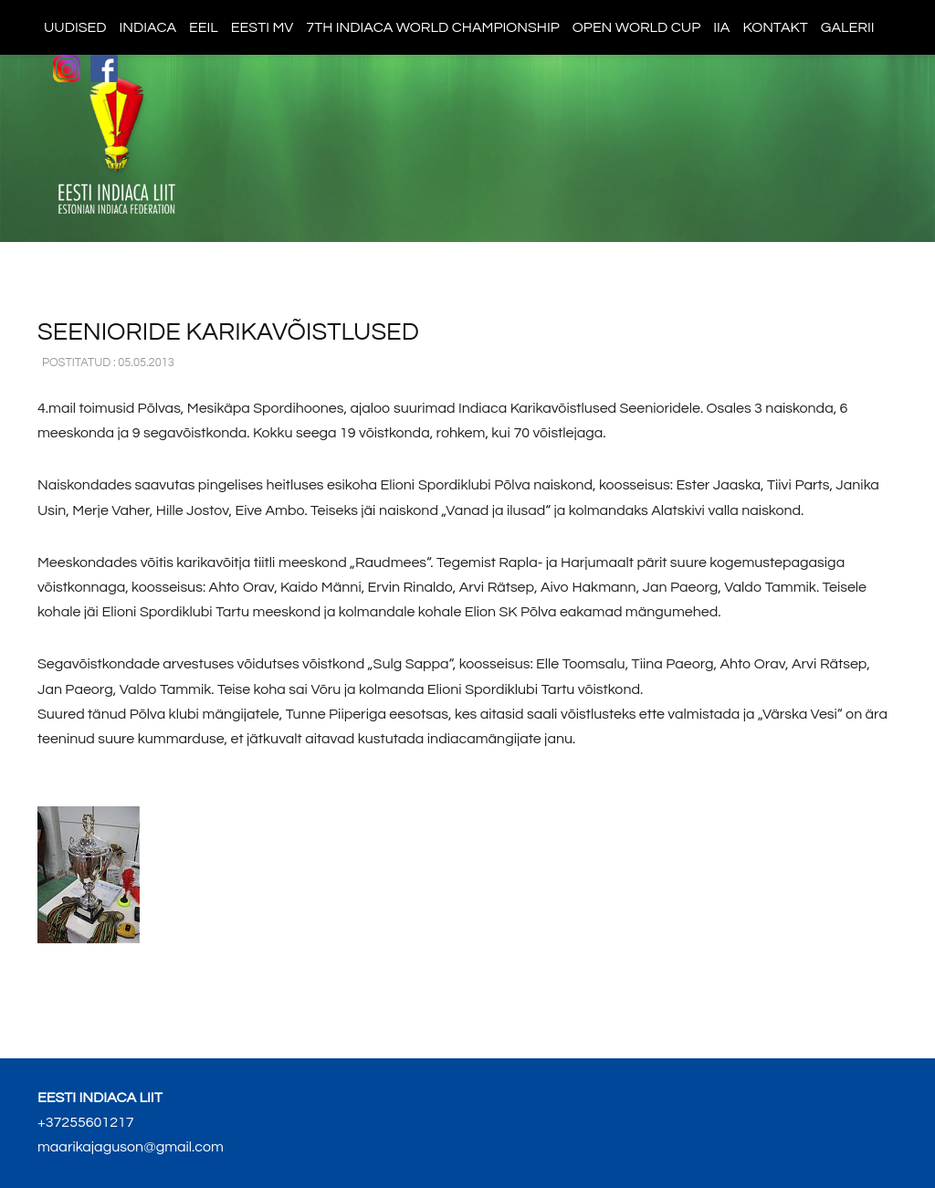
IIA (721, 27)
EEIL (203, 27)
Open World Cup (636, 27)
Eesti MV (262, 27)
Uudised (75, 27)
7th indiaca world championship (433, 27)
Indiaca (148, 27)
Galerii (848, 27)
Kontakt (774, 27)
